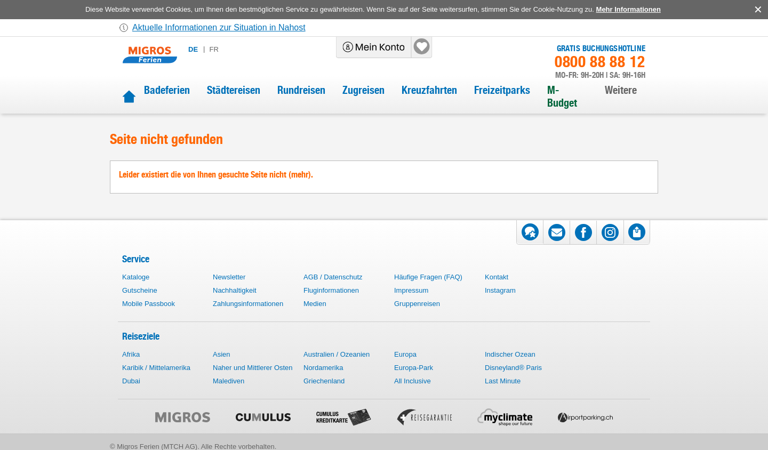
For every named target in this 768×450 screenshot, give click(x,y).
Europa (405, 354)
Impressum (411, 290)
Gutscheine (139, 290)
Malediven (228, 381)
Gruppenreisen (417, 304)
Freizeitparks (502, 90)
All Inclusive (412, 381)
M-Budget (562, 96)
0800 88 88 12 (600, 62)
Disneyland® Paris (513, 368)
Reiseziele (140, 336)
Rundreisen (301, 90)
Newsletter (229, 277)
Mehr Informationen (628, 9)
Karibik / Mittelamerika (156, 368)
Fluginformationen (331, 290)
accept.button (757, 10)
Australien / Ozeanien (336, 354)
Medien (314, 304)
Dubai (131, 381)
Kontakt (496, 277)
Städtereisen (233, 90)
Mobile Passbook (148, 304)
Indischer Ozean (510, 354)
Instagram (500, 290)
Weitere (621, 90)
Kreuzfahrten (429, 90)
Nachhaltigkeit (235, 290)
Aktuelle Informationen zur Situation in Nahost (219, 27)
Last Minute (503, 381)
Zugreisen (363, 90)
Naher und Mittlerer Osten (253, 368)
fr (213, 49)
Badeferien (167, 90)
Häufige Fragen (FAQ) (428, 277)
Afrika (131, 354)
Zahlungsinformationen (248, 304)
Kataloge (135, 277)
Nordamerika (323, 368)
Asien (221, 354)
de (193, 49)
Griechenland (324, 381)
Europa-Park (413, 368)
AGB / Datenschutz (333, 277)
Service (135, 258)
